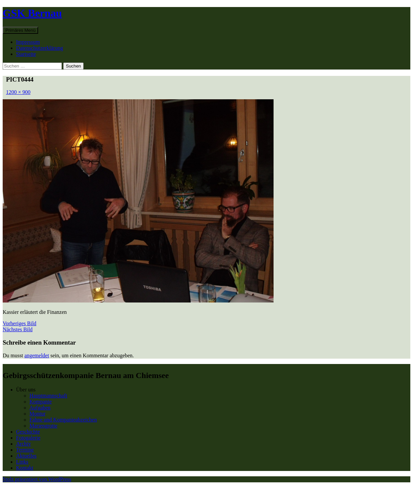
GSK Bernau (32, 13)
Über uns (25, 389)
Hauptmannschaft (48, 395)
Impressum (28, 42)
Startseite (26, 54)
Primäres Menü (20, 30)
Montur (37, 413)
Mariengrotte (43, 426)
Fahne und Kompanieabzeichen (63, 419)
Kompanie (40, 401)
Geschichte (28, 432)
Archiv (23, 444)
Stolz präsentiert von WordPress (37, 479)
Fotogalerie (28, 438)
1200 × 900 (18, 92)
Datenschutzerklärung (39, 48)
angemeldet (36, 355)
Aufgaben (39, 407)
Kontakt (24, 468)
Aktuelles (26, 456)
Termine (25, 450)
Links (22, 462)
